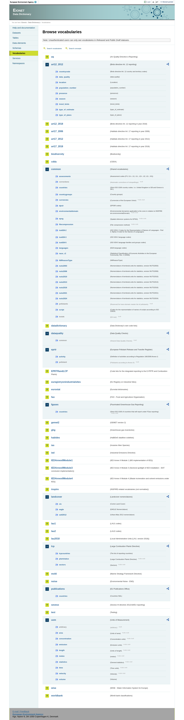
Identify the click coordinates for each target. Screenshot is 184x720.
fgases (55, 404)
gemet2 (55, 422)
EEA (24, 2)
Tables (16, 38)
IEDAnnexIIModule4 (62, 478)
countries (63, 187)
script (61, 310)
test (53, 612)
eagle (61, 509)
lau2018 (55, 538)
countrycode (64, 72)
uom (53, 620)
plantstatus (64, 559)
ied (52, 453)
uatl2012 (62, 515)
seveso (55, 605)
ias (52, 445)
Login (149, 2)
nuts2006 (63, 271)
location (62, 82)
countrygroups (65, 194)
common (56, 169)
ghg (53, 430)
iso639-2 (62, 230)
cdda (53, 161)
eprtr (53, 349)
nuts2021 (63, 293)
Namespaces (19, 63)
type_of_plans (65, 115)
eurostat (55, 389)
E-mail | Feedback (21, 711)
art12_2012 (57, 64)
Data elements (19, 43)
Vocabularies (19, 53)
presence (63, 93)
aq (52, 57)
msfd (54, 574)
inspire (55, 489)
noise (54, 581)
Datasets (17, 33)
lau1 (53, 523)
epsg (61, 219)
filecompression (66, 224)
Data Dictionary (34, 22)
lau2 (53, 531)
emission (63, 644)
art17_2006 (57, 131)
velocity (62, 673)
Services (16, 58)
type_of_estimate (66, 109)
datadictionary (59, 325)
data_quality (64, 77)
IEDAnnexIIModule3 (62, 468)
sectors (62, 565)
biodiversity (57, 154)
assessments (65, 176)
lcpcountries (64, 553)
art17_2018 (57, 146)
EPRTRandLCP (59, 371)
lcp (52, 546)
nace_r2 (62, 253)
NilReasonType (65, 260)
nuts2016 (63, 287)
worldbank (57, 695)
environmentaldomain (68, 211)
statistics (63, 662)
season (62, 99)
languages (63, 248)
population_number (67, 88)
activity (62, 357)
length (62, 650)
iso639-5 (62, 242)
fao (53, 397)
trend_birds (64, 104)
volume (62, 679)
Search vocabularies (54, 48)
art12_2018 (57, 124)
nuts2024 (63, 298)
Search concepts (75, 48)
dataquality (57, 333)
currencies (63, 200)
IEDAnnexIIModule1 (62, 460)
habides (55, 437)
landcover (56, 497)
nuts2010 (63, 277)
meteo (62, 656)
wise (53, 688)
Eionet (23, 22)
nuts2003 (63, 266)
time (61, 668)
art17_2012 (57, 139)
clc (60, 504)
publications (58, 589)
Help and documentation (24, 28)
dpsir (61, 206)
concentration (65, 639)
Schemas (17, 48)
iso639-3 (62, 237)
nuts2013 (63, 282)
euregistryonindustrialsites (66, 382)
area (61, 633)
